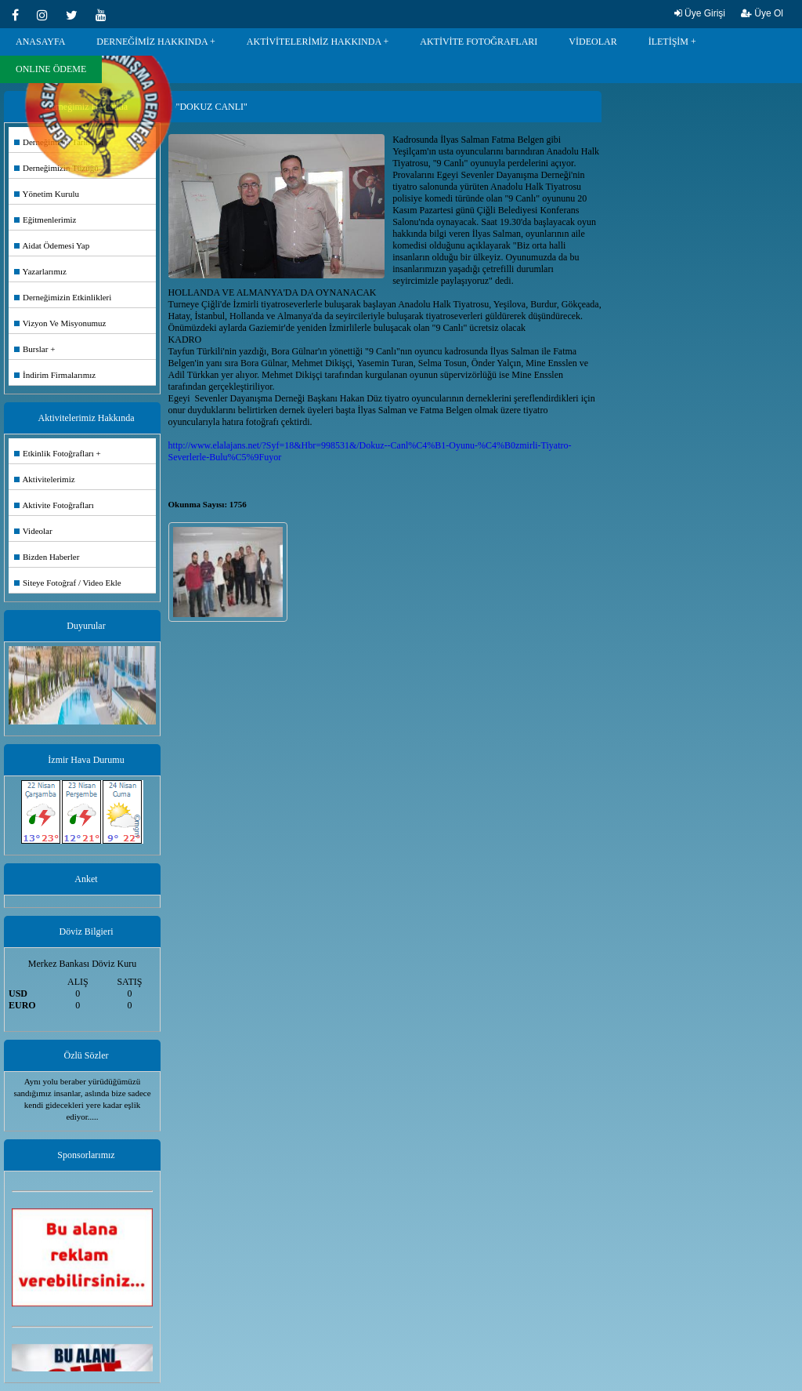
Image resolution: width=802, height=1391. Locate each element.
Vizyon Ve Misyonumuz (60, 323)
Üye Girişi (699, 13)
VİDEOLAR (592, 41)
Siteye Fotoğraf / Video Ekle (67, 582)
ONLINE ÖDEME (51, 69)
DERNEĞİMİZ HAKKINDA (152, 41)
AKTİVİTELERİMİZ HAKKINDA (314, 41)
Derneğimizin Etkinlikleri (62, 297)
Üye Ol (762, 13)
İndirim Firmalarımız (55, 375)
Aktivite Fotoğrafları (54, 505)
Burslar (31, 349)
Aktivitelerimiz (44, 479)
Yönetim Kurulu (46, 193)
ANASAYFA (40, 41)
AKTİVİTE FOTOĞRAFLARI (478, 41)
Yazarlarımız (40, 271)
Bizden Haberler (46, 556)
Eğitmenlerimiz (45, 219)
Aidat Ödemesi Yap (51, 245)
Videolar (33, 531)
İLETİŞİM (668, 41)
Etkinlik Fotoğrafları (54, 453)
